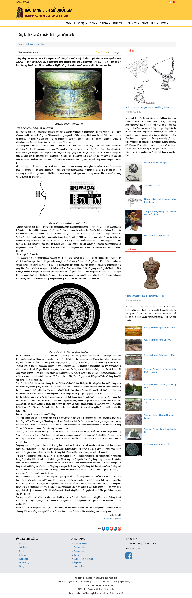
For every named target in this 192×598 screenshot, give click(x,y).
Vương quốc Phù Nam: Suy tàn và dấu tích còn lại (159, 328)
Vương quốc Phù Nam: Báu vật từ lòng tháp (157, 340)
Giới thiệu (82, 23)
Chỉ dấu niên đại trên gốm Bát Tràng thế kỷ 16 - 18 (144, 296)
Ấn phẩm (77, 563)
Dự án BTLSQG (132, 23)
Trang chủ (70, 23)
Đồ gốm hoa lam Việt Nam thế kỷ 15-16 (156, 236)
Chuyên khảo (40, 44)
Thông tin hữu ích (150, 23)
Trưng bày (105, 23)
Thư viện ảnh (79, 551)
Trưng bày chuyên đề (81, 544)
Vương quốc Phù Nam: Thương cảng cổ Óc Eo (158, 445)
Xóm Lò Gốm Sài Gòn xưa (152, 186)
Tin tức (93, 23)
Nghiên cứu (118, 23)
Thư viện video (79, 547)
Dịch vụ (76, 555)
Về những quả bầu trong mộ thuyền (155, 163)
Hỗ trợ (164, 23)
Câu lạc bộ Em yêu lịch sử (83, 559)
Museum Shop (79, 566)
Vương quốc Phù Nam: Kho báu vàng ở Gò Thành (159, 355)
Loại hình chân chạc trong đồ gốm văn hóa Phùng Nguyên (147, 107)
